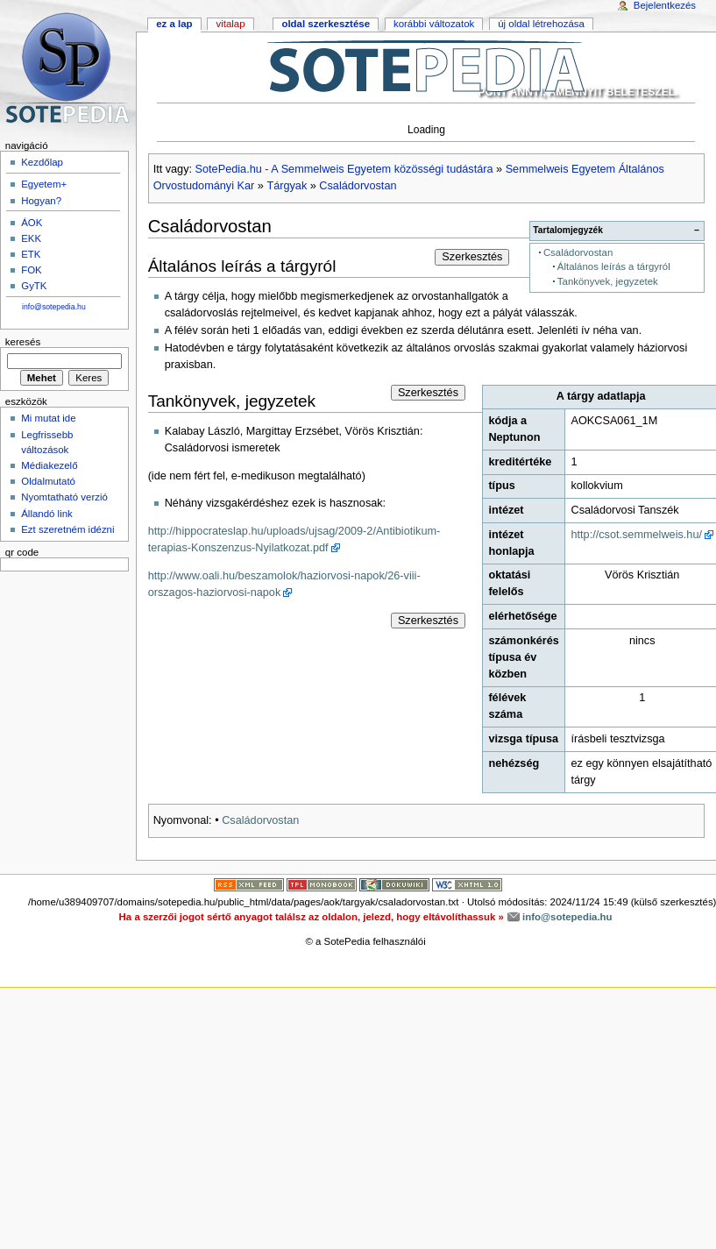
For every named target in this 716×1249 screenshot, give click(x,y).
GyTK (33, 285)
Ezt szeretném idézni (67, 529)
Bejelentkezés (665, 5)
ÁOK (31, 222)
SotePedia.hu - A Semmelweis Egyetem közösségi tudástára (344, 169)
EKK (31, 238)
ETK (30, 254)
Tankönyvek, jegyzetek (607, 281)
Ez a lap (174, 23)
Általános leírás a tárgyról (613, 266)
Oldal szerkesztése (325, 23)
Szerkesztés (472, 257)
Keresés (22, 342)
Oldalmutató (48, 481)
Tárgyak (286, 186)
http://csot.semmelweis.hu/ (636, 535)
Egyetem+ (44, 184)
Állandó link (47, 513)
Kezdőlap (42, 162)
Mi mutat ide (48, 418)
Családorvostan (357, 186)
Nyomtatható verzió (64, 497)
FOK (31, 270)
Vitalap (230, 23)
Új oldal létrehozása (541, 23)
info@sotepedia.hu (54, 306)
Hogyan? (41, 200)
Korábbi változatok (433, 23)
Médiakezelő (49, 465)
